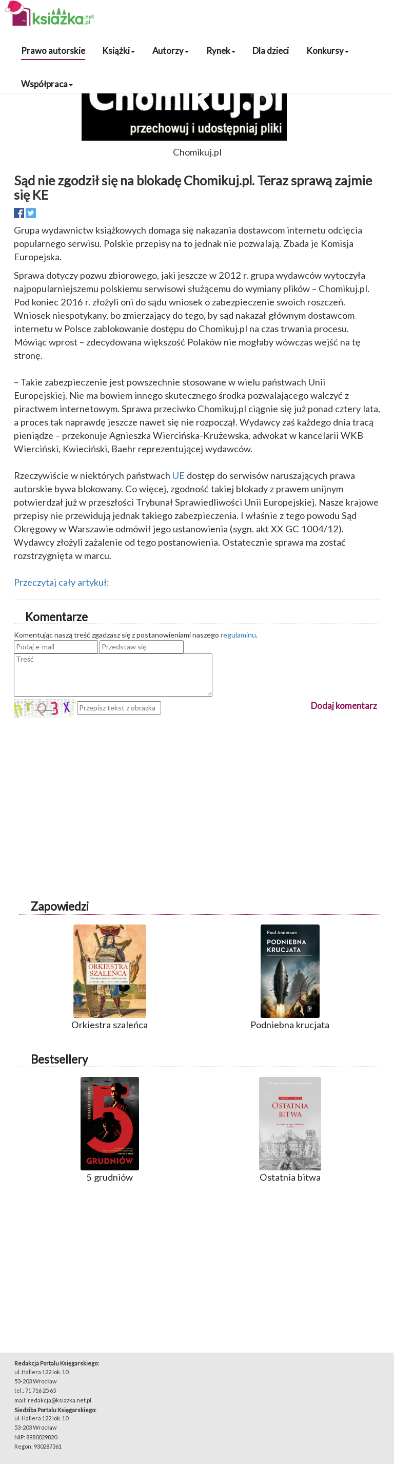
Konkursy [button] (327, 50)
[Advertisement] (197, 789)
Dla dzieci (270, 50)
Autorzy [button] (170, 50)
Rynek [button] (220, 50)
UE (178, 475)
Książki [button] (118, 50)
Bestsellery (59, 1059)
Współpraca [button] (47, 84)
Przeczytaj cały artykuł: (61, 582)
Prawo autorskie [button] (53, 50)
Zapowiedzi (60, 906)
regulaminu (238, 634)
